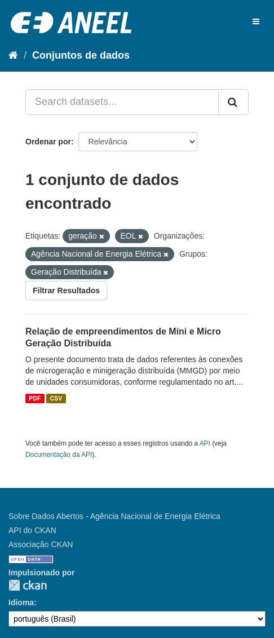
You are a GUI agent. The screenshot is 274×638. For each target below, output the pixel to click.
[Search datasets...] (122, 102)
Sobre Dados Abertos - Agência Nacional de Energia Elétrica (114, 516)
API (205, 443)
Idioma (21, 602)
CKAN (27, 585)
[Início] (13, 55)
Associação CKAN (40, 544)
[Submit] (233, 102)
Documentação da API (58, 455)
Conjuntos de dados (81, 55)
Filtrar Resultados (66, 290)
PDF (35, 398)
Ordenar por (48, 141)
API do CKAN (32, 530)
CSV (56, 398)
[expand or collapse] (256, 21)
